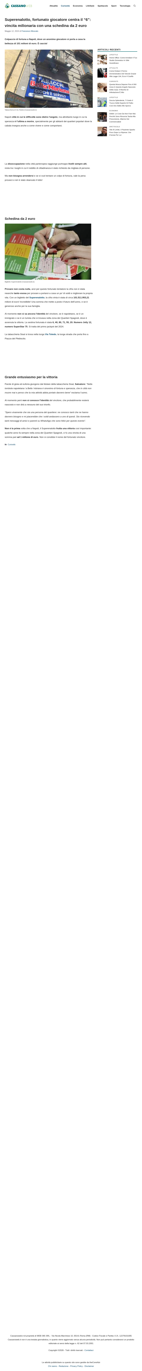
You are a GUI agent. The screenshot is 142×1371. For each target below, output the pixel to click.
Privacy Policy (76, 1366)
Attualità (54, 6)
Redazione (63, 1366)
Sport (113, 6)
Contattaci (89, 1350)
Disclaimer (89, 1366)
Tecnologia (125, 6)
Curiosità (65, 6)
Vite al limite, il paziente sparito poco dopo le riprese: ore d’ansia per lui (122, 132)
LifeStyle (90, 6)
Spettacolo (103, 6)
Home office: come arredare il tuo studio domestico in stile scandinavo (123, 60)
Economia (78, 6)
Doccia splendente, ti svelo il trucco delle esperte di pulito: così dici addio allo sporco (121, 103)
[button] (134, 5)
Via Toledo (50, 334)
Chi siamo (52, 1366)
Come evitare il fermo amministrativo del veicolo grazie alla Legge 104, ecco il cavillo (122, 73)
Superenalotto (37, 297)
